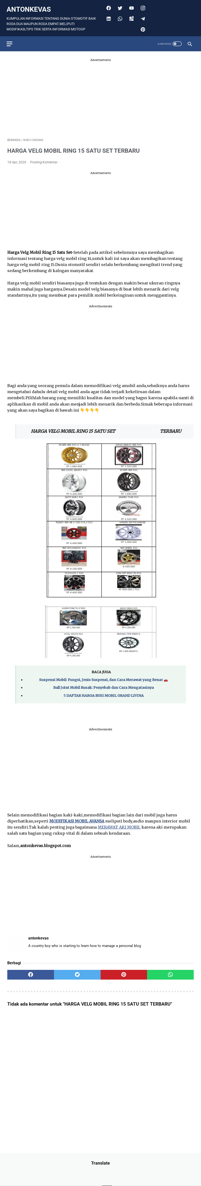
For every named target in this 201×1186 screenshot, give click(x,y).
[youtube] (130, 6)
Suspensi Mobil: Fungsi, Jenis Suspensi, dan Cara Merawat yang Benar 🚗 (103, 678)
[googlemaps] (130, 16)
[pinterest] (142, 27)
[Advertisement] (100, 95)
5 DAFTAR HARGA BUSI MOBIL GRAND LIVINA (103, 693)
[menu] (10, 41)
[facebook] (107, 6)
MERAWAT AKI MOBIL (119, 825)
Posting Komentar (44, 160)
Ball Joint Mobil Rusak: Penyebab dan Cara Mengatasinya (103, 685)
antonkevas (29, 7)
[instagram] (142, 6)
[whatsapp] (119, 16)
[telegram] (142, 16)
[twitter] (119, 6)
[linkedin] (107, 16)
